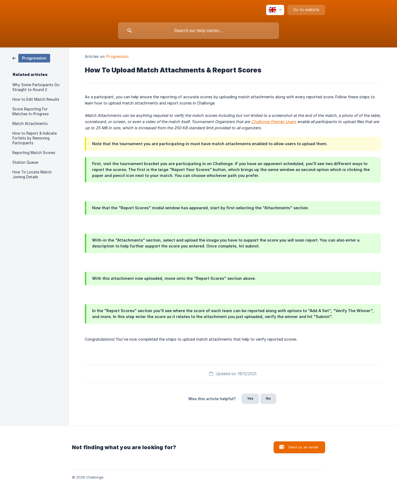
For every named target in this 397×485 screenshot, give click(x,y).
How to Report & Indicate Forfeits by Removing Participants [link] (34, 138)
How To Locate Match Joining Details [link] (32, 174)
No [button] (268, 398)
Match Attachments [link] (30, 123)
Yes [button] (250, 398)
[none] (275, 10)
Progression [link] (117, 56)
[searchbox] (198, 30)
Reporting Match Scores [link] (33, 153)
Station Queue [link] (25, 162)
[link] (31, 57)
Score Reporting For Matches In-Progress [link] (30, 111)
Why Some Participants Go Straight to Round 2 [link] (36, 87)
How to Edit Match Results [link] (35, 99)
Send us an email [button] (303, 447)
